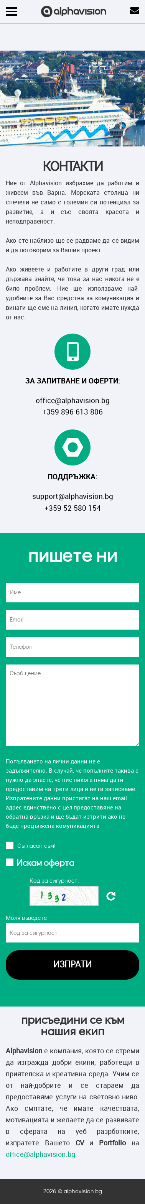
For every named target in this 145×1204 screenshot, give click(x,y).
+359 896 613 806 (72, 412)
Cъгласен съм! (36, 846)
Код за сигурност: (54, 881)
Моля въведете (26, 918)
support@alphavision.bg (72, 496)
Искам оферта (45, 863)
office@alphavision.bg (73, 400)
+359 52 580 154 (72, 508)
